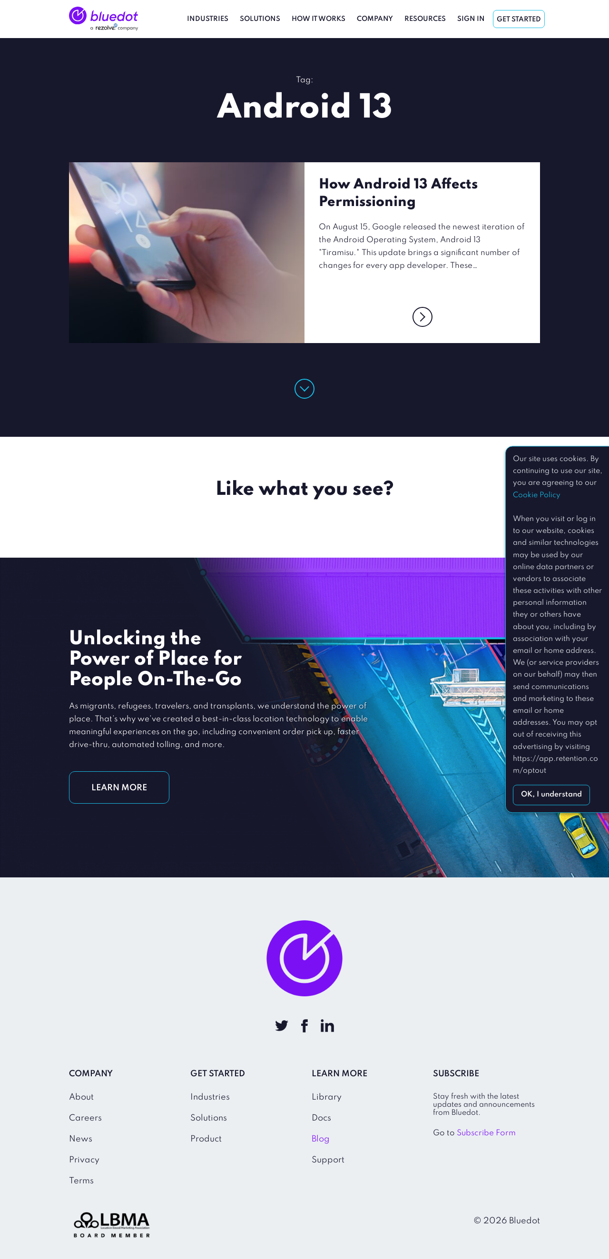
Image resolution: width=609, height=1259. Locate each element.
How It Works (318, 19)
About (81, 1097)
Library (327, 1097)
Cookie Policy (536, 495)
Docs (321, 1118)
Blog (321, 1139)
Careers (85, 1118)
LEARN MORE (119, 788)
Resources (425, 19)
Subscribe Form (486, 1133)
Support (328, 1160)
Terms (81, 1181)
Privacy (84, 1160)
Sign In (471, 19)
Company (375, 19)
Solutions (260, 19)
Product (206, 1139)
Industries (207, 19)
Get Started (519, 19)
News (80, 1139)
